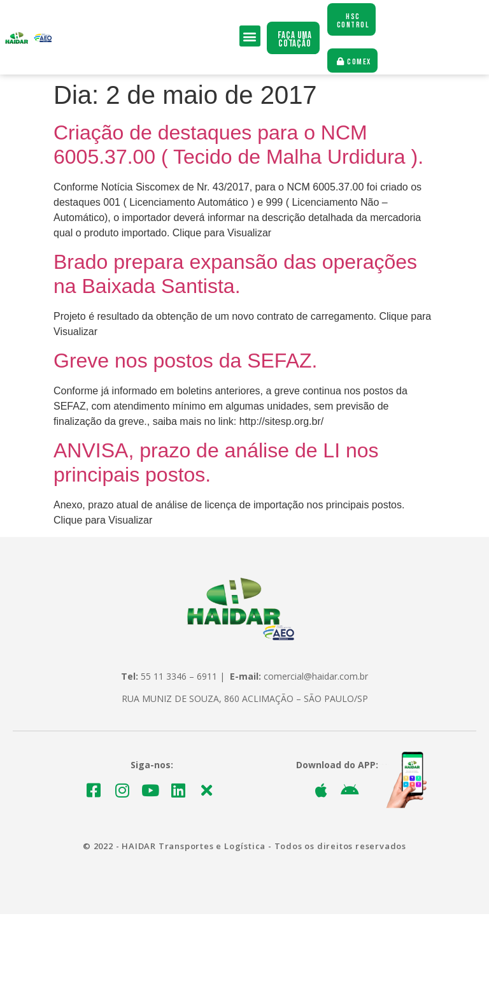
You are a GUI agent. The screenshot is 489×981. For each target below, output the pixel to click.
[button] (249, 36)
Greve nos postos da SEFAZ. (185, 361)
